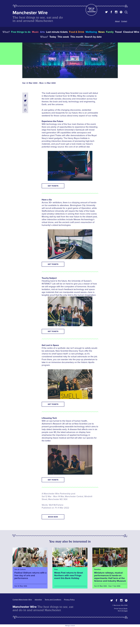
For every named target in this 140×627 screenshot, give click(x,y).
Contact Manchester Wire (22, 600)
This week (63, 36)
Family (110, 32)
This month (76, 36)
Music (35, 32)
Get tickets (53, 186)
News (101, 32)
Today (52, 36)
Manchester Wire (30, 13)
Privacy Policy (69, 600)
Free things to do (21, 32)
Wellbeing (91, 32)
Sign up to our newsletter (91, 10)
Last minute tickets (57, 32)
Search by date (93, 36)
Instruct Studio (123, 608)
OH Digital (124, 611)
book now (53, 517)
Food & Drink (76, 32)
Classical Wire (131, 32)
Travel (118, 32)
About (117, 21)
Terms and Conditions (53, 600)
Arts (42, 32)
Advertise (38, 600)
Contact (124, 21)
